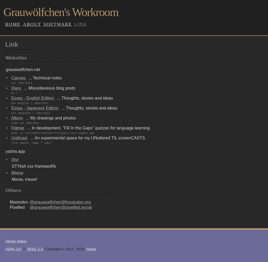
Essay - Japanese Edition (35, 108)
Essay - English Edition (33, 98)
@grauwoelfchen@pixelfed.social (61, 207)
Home (13, 24)
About (32, 24)
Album (17, 118)
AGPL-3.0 (13, 249)
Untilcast (19, 138)
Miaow (17, 173)
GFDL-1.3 (35, 249)
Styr (15, 159)
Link (80, 24)
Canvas (19, 78)
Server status (15, 241)
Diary (16, 88)
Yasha (91, 249)
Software (57, 24)
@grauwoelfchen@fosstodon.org (60, 202)
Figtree (17, 128)
